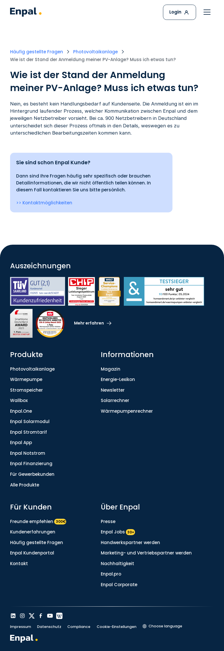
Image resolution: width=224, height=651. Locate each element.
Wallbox (19, 400)
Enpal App (21, 442)
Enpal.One (21, 411)
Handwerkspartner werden (130, 542)
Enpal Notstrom (27, 453)
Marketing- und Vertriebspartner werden (146, 553)
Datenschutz (49, 626)
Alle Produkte (24, 485)
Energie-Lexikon (118, 379)
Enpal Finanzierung (31, 464)
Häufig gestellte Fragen (36, 542)
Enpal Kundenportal (32, 553)
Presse (108, 521)
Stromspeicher (26, 390)
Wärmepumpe (26, 379)
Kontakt (19, 564)
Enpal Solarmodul (30, 421)
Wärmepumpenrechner (127, 411)
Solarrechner (115, 400)
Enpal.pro (111, 574)
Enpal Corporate (119, 585)
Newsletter (113, 390)
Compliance (78, 626)
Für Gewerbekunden (32, 474)
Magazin (110, 369)
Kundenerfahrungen (32, 532)
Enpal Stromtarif (28, 432)
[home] (25, 12)
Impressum (20, 626)
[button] (207, 12)
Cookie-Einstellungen (116, 626)
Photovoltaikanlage (32, 369)
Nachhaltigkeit (117, 564)
